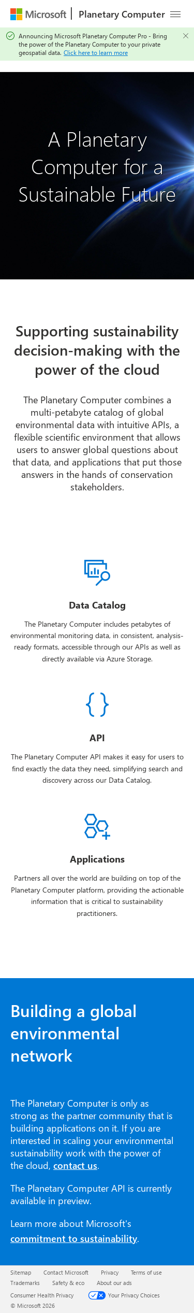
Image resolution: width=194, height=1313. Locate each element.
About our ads (114, 1283)
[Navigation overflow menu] (175, 14)
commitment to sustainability (73, 1238)
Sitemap (20, 1272)
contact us (75, 1165)
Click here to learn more (96, 52)
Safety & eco (68, 1283)
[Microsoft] (38, 14)
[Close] (185, 35)
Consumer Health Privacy (41, 1295)
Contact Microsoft (65, 1272)
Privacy (109, 1272)
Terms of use (146, 1272)
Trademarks (25, 1283)
